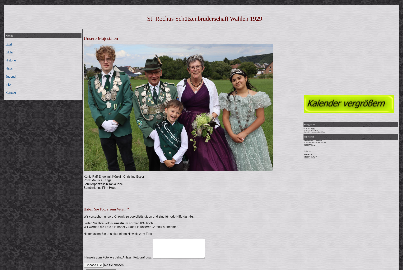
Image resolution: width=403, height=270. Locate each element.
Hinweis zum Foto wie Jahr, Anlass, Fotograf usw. (145, 257)
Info (8, 84)
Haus (9, 68)
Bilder (9, 52)
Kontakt (11, 92)
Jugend (11, 76)
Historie (11, 60)
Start (9, 44)
